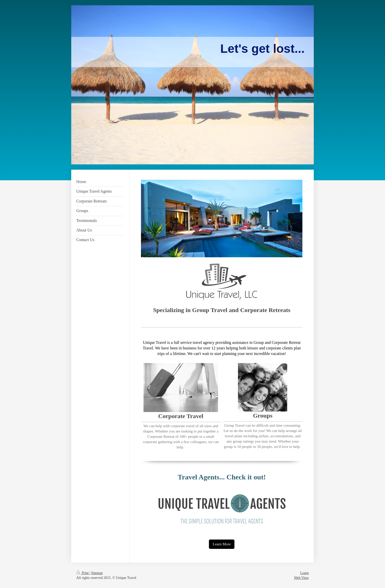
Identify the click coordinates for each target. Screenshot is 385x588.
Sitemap (97, 573)
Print (82, 573)
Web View (301, 578)
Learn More (222, 544)
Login (304, 573)
